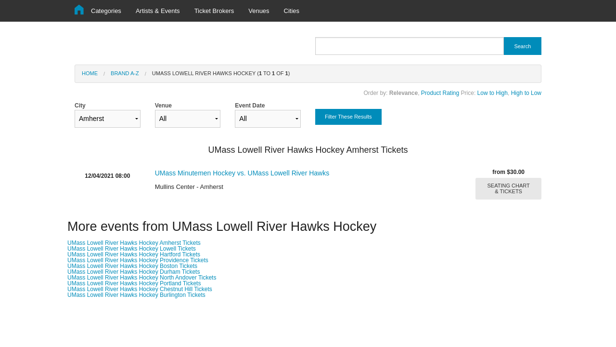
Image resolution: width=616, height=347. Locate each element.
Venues (258, 10)
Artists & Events (158, 10)
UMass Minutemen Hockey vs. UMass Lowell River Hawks (242, 173)
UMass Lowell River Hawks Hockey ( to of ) (221, 73)
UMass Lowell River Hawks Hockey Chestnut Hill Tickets (139, 289)
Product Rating (440, 93)
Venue (188, 115)
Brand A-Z (125, 73)
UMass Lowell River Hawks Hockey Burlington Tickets (136, 295)
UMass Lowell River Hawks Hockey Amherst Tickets (134, 243)
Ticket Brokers (214, 10)
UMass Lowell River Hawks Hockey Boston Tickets (132, 266)
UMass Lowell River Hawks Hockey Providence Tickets (137, 260)
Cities (292, 10)
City (108, 115)
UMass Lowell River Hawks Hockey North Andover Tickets (141, 277)
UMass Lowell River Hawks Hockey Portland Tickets (134, 283)
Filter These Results (348, 117)
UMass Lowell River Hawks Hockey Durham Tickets (133, 271)
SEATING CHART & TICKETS (509, 188)
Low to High (492, 93)
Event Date (268, 115)
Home (90, 73)
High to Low (526, 93)
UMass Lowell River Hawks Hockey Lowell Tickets (131, 248)
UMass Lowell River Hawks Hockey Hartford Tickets (133, 254)
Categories (106, 10)
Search (522, 46)
